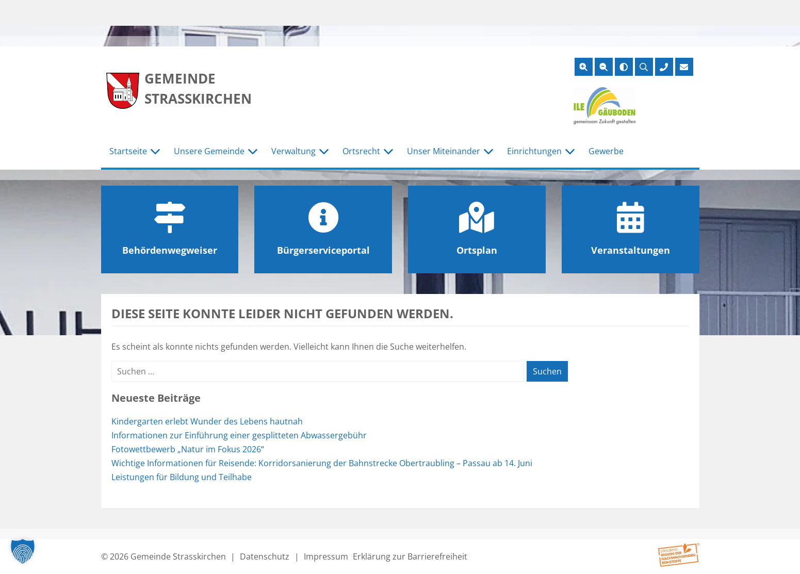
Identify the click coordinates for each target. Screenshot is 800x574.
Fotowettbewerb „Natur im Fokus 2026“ (187, 449)
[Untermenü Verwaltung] (324, 151)
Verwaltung (293, 151)
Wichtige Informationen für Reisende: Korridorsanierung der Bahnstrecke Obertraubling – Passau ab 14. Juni (321, 463)
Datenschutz (264, 556)
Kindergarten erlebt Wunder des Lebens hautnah (207, 421)
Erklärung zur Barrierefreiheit (410, 556)
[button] (22, 551)
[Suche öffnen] (644, 67)
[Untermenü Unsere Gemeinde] (253, 151)
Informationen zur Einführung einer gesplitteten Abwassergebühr (239, 435)
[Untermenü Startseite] (155, 151)
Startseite (128, 151)
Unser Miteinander (443, 151)
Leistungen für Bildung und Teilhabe (182, 477)
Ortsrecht (361, 151)
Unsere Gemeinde (209, 151)
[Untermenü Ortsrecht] (388, 151)
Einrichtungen (534, 151)
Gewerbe (606, 151)
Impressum (326, 556)
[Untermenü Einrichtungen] (570, 151)
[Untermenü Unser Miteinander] (488, 151)
